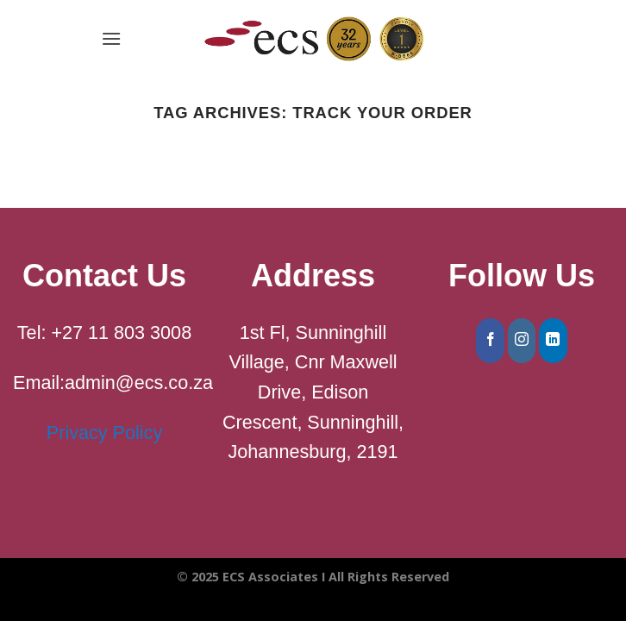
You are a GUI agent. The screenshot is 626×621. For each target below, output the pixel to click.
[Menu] (111, 38)
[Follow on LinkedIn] (553, 340)
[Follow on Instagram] (522, 340)
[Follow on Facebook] (490, 340)
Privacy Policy (104, 432)
